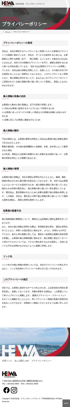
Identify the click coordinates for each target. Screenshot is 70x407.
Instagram (14, 390)
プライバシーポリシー (41, 361)
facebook (6, 390)
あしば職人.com (22, 361)
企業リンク (7, 361)
